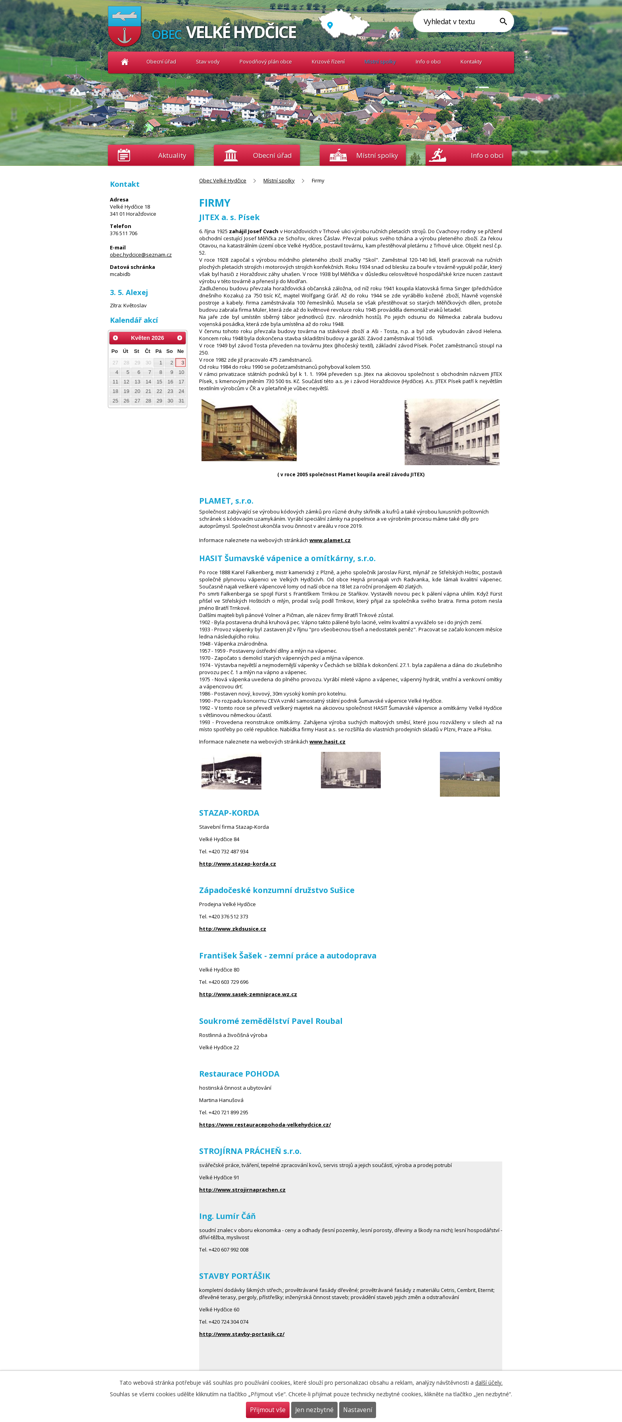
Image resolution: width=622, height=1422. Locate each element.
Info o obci (428, 61)
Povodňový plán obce (266, 61)
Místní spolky (380, 61)
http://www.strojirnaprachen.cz (242, 1189)
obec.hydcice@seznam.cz (141, 254)
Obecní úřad (161, 61)
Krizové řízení (328, 61)
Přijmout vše (268, 1410)
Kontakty (471, 61)
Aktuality (172, 155)
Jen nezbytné (314, 1410)
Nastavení (357, 1410)
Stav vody (208, 61)
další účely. (489, 1382)
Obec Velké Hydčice (125, 62)
